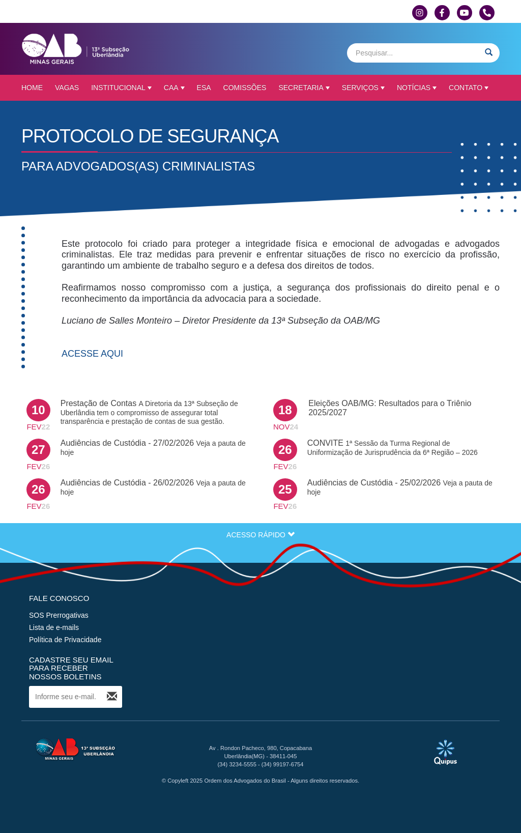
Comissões (245, 87)
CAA (174, 87)
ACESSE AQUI (92, 354)
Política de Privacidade (65, 640)
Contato (468, 87)
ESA (204, 87)
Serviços (363, 87)
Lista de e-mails (54, 627)
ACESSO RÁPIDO (260, 535)
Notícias (417, 87)
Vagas (67, 87)
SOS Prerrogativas (59, 615)
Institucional (121, 87)
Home (32, 87)
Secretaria (303, 87)
